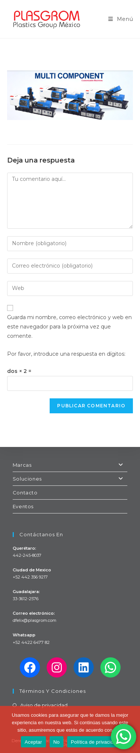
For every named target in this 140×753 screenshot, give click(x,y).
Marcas (70, 465)
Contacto (25, 493)
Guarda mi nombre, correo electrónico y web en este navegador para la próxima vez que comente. (69, 326)
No (56, 742)
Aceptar (33, 742)
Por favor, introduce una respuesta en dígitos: (66, 354)
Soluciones (70, 478)
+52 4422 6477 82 (31, 642)
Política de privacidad (95, 742)
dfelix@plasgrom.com (34, 620)
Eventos (23, 506)
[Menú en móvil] (120, 19)
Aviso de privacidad (44, 705)
